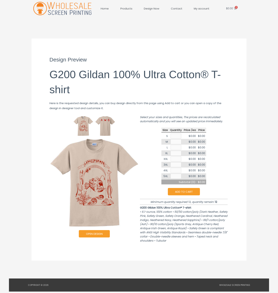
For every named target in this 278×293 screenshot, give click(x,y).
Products (126, 8)
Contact (176, 8)
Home (105, 8)
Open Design (94, 234)
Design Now (151, 8)
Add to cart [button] (184, 193)
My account (201, 8)
